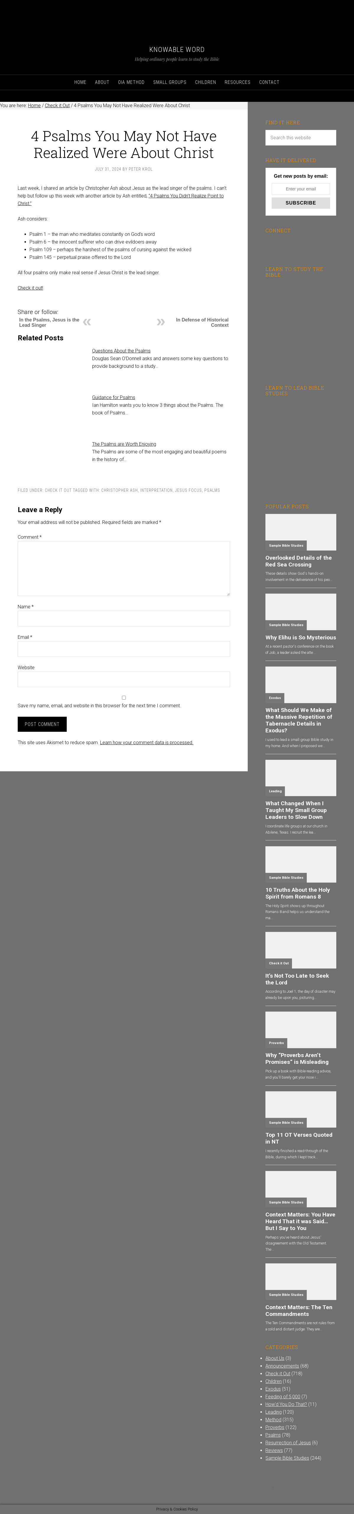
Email (25, 637)
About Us (274, 1358)
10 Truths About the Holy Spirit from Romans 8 (297, 893)
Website (26, 667)
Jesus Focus (188, 490)
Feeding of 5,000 (282, 1396)
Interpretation (156, 490)
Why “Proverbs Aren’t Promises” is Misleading (297, 1058)
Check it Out (58, 490)
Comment (30, 537)
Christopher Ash (119, 490)
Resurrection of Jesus (288, 1443)
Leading (275, 791)
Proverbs (276, 1043)
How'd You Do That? (286, 1404)
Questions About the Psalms (121, 351)
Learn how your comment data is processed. (146, 742)
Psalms (212, 490)
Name (26, 607)
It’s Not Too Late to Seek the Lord (297, 979)
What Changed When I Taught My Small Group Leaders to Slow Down (296, 810)
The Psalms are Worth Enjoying (124, 444)
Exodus (275, 698)
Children (273, 1381)
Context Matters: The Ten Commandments (298, 1310)
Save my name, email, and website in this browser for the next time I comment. (99, 705)
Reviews (274, 1450)
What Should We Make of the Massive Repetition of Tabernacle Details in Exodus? (298, 720)
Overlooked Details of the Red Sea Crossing (298, 561)
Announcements (282, 1366)
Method (273, 1419)
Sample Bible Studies (286, 546)
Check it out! (30, 288)
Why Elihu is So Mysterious (300, 637)
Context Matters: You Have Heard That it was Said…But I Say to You (300, 1221)
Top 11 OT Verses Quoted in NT (298, 1138)
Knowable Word (177, 49)
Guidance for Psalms (113, 397)
